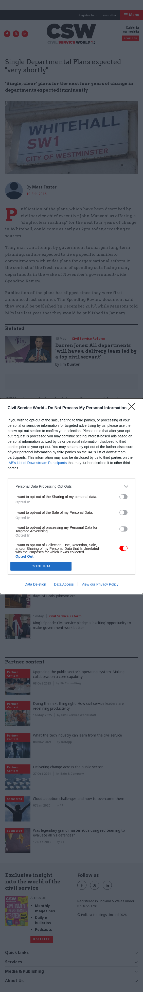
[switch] (123, 496)
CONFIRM (40, 566)
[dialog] (71, 496)
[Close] (133, 408)
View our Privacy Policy (100, 584)
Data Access (64, 584)
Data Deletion (35, 584)
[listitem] (71, 486)
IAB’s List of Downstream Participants (37, 463)
